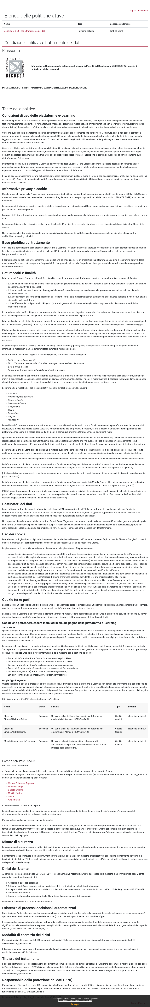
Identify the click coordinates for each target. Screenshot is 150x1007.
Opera (11, 796)
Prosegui (75, 1004)
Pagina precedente (139, 10)
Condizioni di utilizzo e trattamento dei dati (75, 1001)
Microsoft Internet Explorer (21, 783)
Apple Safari (14, 799)
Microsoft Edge (15, 786)
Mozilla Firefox (15, 793)
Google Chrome (15, 790)
